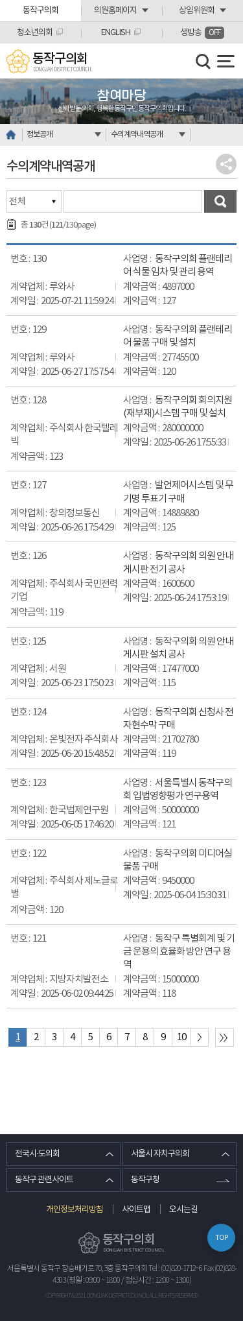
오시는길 (183, 1210)
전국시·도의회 (37, 1154)
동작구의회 (40, 11)
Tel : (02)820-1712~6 (175, 1269)
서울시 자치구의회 (160, 1154)
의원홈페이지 (115, 11)
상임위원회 (196, 11)
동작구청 (145, 1180)
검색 (220, 201)
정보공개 (39, 134)
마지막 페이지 (224, 1037)
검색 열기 (203, 61)
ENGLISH (115, 33)
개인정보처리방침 (74, 1210)
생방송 (202, 33)
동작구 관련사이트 (44, 1180)
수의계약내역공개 (137, 134)
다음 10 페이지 (199, 1037)
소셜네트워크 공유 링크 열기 (226, 164)
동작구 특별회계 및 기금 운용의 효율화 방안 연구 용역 (179, 952)
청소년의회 (34, 33)
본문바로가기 (0, 0)
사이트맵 (136, 1210)
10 (181, 1037)
